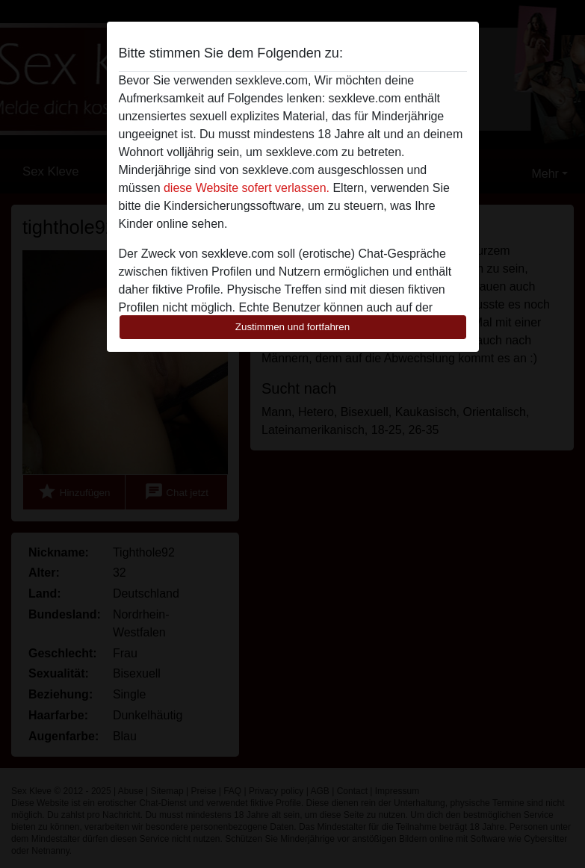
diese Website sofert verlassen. (246, 188)
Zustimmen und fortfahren (292, 326)
